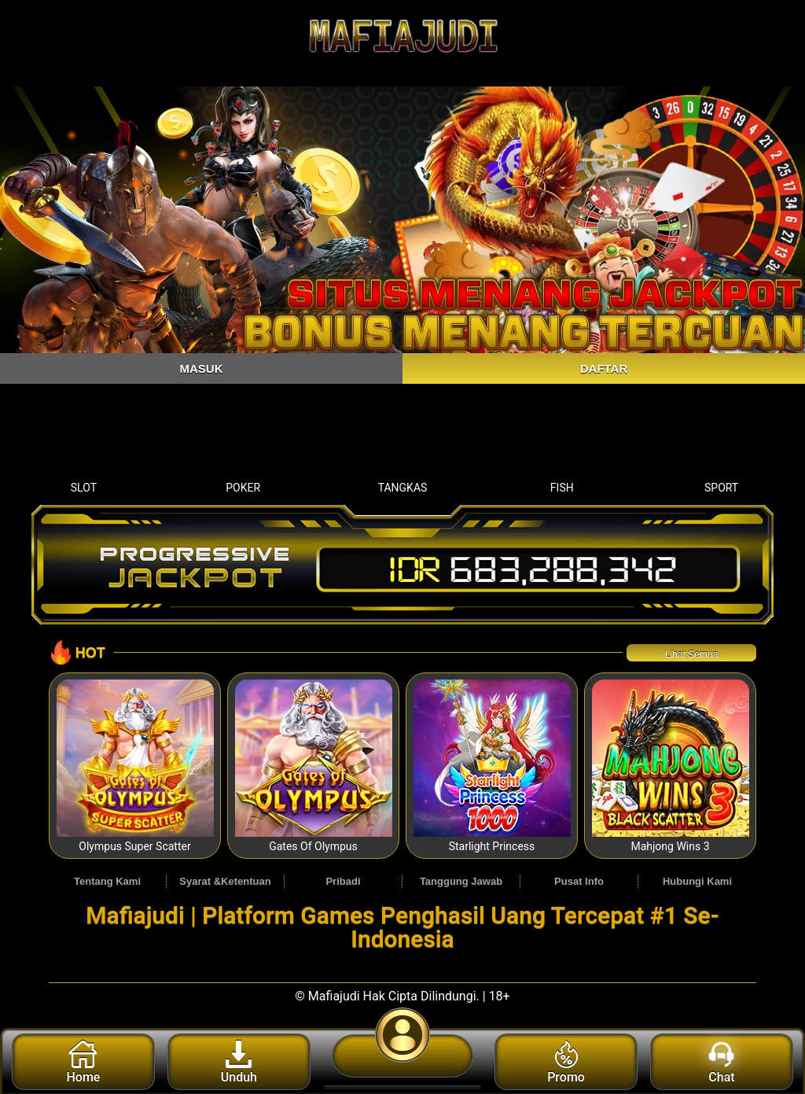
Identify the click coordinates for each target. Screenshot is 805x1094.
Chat (721, 1063)
